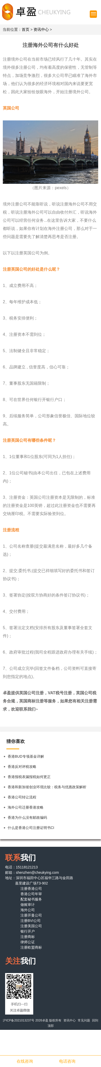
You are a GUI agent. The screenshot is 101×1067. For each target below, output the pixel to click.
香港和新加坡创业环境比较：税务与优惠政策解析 (47, 787)
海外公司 (27, 910)
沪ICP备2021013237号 (18, 1020)
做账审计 (27, 905)
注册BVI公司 (30, 921)
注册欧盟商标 (31, 947)
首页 (25, 29)
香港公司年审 (31, 894)
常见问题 (84, 1020)
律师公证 (27, 942)
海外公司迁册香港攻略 (25, 807)
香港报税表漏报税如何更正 (29, 777)
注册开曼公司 (31, 915)
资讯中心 (41, 29)
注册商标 (27, 937)
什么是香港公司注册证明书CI (31, 828)
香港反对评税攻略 (22, 767)
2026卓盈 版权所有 (48, 1020)
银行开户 (27, 931)
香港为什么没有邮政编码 (27, 817)
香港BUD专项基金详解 (26, 756)
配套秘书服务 (31, 899)
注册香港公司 (31, 888)
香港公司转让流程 (22, 797)
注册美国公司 (31, 926)
